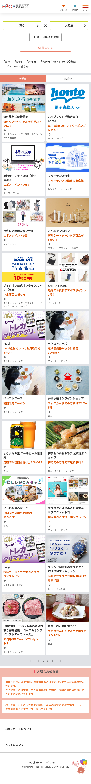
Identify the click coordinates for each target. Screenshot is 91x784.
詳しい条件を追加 (45, 37)
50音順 (68, 78)
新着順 (23, 78)
